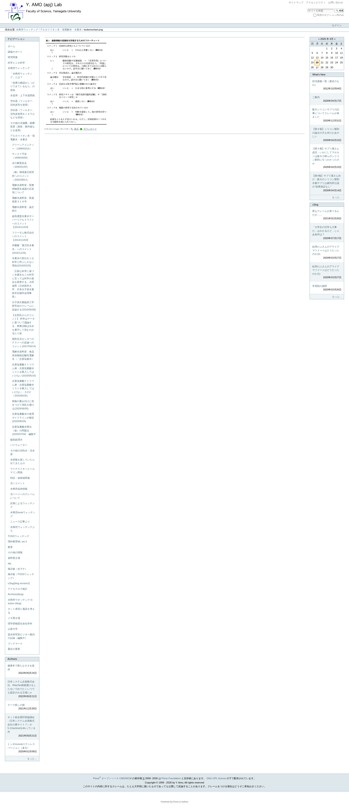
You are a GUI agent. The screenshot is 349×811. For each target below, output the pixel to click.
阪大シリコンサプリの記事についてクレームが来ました (326, 115)
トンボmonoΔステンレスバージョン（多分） (22, 748)
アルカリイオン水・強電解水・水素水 (61, 29)
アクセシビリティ (316, 2)
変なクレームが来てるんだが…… (326, 215)
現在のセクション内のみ (330, 15)
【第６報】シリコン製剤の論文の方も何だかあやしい (326, 135)
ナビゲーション (16, 39)
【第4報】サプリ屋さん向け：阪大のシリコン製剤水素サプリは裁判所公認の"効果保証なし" (326, 183)
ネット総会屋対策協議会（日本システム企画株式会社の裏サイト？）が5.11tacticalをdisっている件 (22, 726)
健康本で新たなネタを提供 (22, 669)
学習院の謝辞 (326, 288)
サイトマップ (296, 2)
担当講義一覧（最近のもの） (326, 85)
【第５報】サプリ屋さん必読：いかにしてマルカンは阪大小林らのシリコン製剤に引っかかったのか (326, 158)
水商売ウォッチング (27, 29)
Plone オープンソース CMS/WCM (112, 778)
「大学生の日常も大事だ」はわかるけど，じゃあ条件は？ (326, 233)
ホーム (11, 46)
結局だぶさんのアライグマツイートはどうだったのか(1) (326, 272)
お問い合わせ (335, 2)
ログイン (337, 25)
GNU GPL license (216, 778)
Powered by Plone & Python (174, 801)
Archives (12, 659)
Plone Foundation (171, 778)
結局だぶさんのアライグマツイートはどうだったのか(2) (326, 252)
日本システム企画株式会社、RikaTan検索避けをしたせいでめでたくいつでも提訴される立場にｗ (22, 689)
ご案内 (326, 99)
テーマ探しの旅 (22, 707)
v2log (315, 204)
